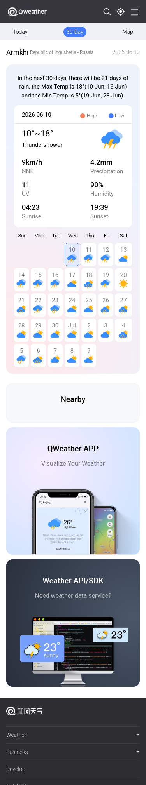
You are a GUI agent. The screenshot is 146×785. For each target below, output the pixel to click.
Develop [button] (15, 769)
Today (20, 32)
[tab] (73, 735)
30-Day (75, 32)
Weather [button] (73, 735)
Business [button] (73, 752)
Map (128, 32)
